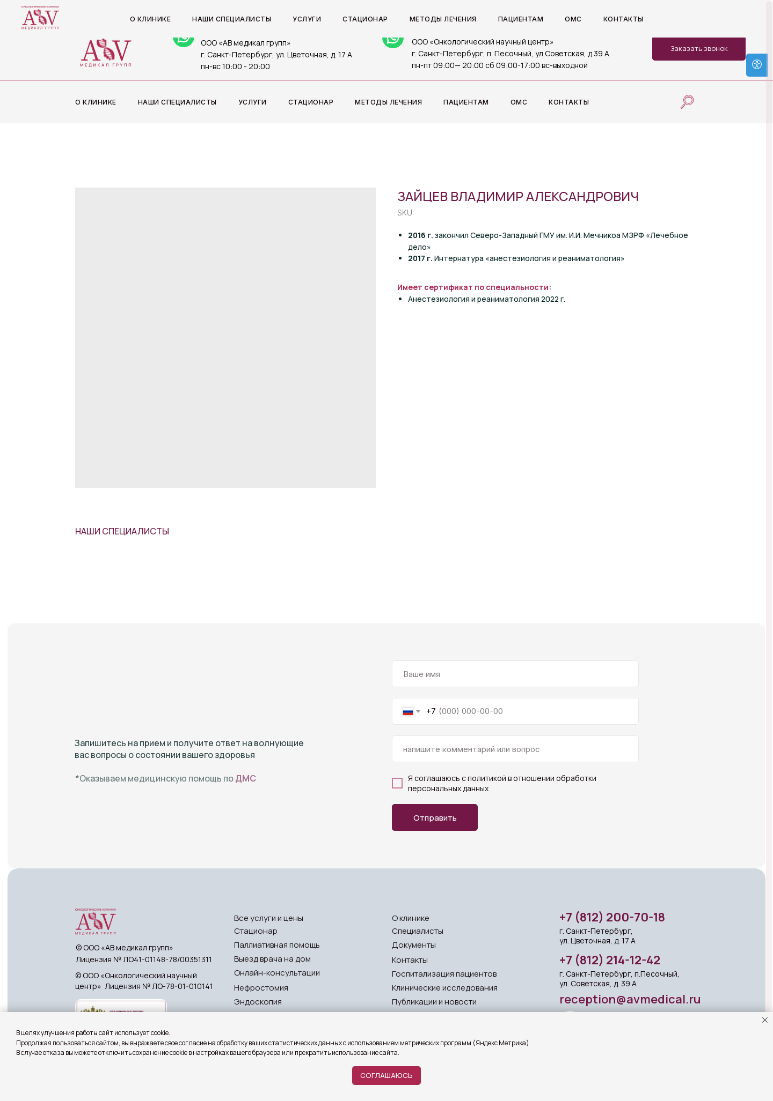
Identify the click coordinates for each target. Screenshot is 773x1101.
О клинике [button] (95, 102)
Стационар (311, 102)
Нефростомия (261, 987)
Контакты (569, 102)
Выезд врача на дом (272, 958)
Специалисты (417, 930)
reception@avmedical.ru (630, 999)
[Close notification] (765, 1020)
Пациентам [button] (466, 102)
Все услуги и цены (268, 918)
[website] (687, 102)
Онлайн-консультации (277, 972)
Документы (414, 944)
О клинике (410, 918)
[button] (699, 48)
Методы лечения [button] (388, 102)
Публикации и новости (434, 1001)
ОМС (519, 102)
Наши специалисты (177, 102)
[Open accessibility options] (757, 65)
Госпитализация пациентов (444, 973)
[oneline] (515, 748)
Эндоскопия (258, 1001)
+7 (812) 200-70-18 (612, 917)
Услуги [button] (252, 102)
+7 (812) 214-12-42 (609, 960)
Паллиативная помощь (277, 944)
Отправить (435, 817)
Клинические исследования (445, 987)
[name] (515, 673)
